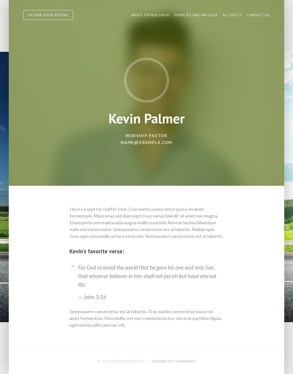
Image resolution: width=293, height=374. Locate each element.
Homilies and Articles (196, 15)
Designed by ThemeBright (174, 361)
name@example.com (146, 142)
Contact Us (258, 15)
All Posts (232, 15)
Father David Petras (48, 15)
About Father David (150, 15)
